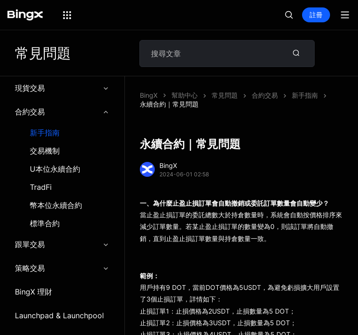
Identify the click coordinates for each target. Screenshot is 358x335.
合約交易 (62, 111)
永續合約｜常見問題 (169, 104)
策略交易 (62, 268)
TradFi (41, 187)
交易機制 (45, 151)
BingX (149, 95)
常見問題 (225, 95)
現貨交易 (62, 88)
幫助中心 (185, 95)
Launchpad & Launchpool (59, 315)
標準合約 (45, 223)
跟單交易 (62, 244)
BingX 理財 (33, 291)
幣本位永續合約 (56, 205)
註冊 (316, 15)
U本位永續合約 (55, 169)
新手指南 (45, 132)
